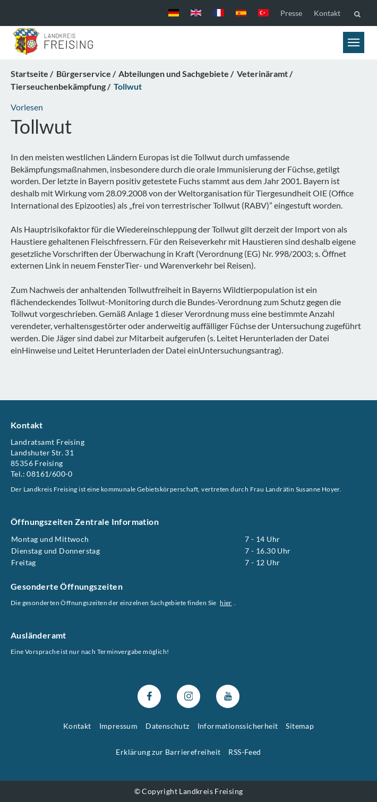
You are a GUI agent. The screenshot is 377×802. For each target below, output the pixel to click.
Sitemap (300, 725)
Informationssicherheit (238, 725)
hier (226, 603)
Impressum (118, 725)
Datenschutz (167, 725)
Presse (291, 13)
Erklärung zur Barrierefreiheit (168, 752)
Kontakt (327, 13)
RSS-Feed (244, 752)
